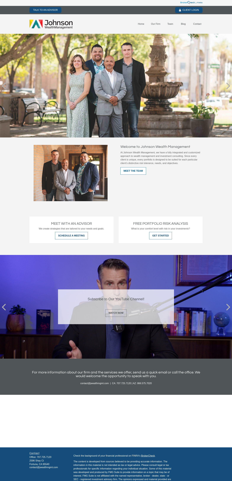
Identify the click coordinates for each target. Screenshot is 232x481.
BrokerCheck (148, 455)
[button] (141, 24)
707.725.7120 (44, 457)
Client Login (189, 10)
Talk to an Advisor (45, 10)
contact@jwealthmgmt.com (43, 467)
